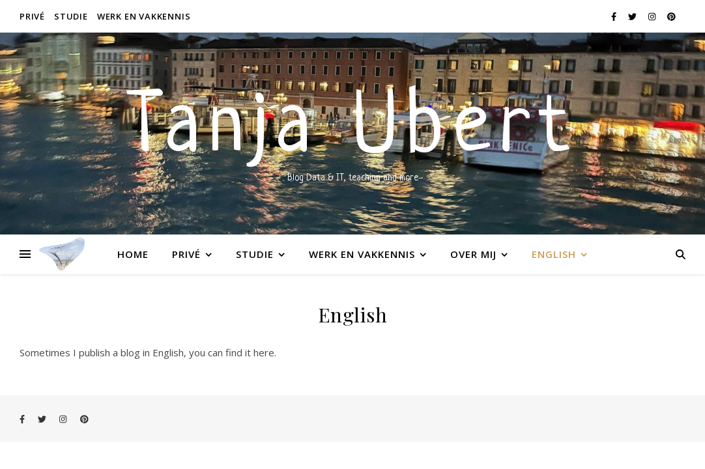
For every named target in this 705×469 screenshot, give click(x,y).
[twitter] (633, 16)
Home (133, 254)
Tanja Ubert (352, 130)
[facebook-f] (614, 16)
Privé (32, 16)
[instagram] (652, 16)
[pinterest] (671, 16)
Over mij (473, 254)
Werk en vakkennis (144, 16)
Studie (71, 16)
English (554, 254)
